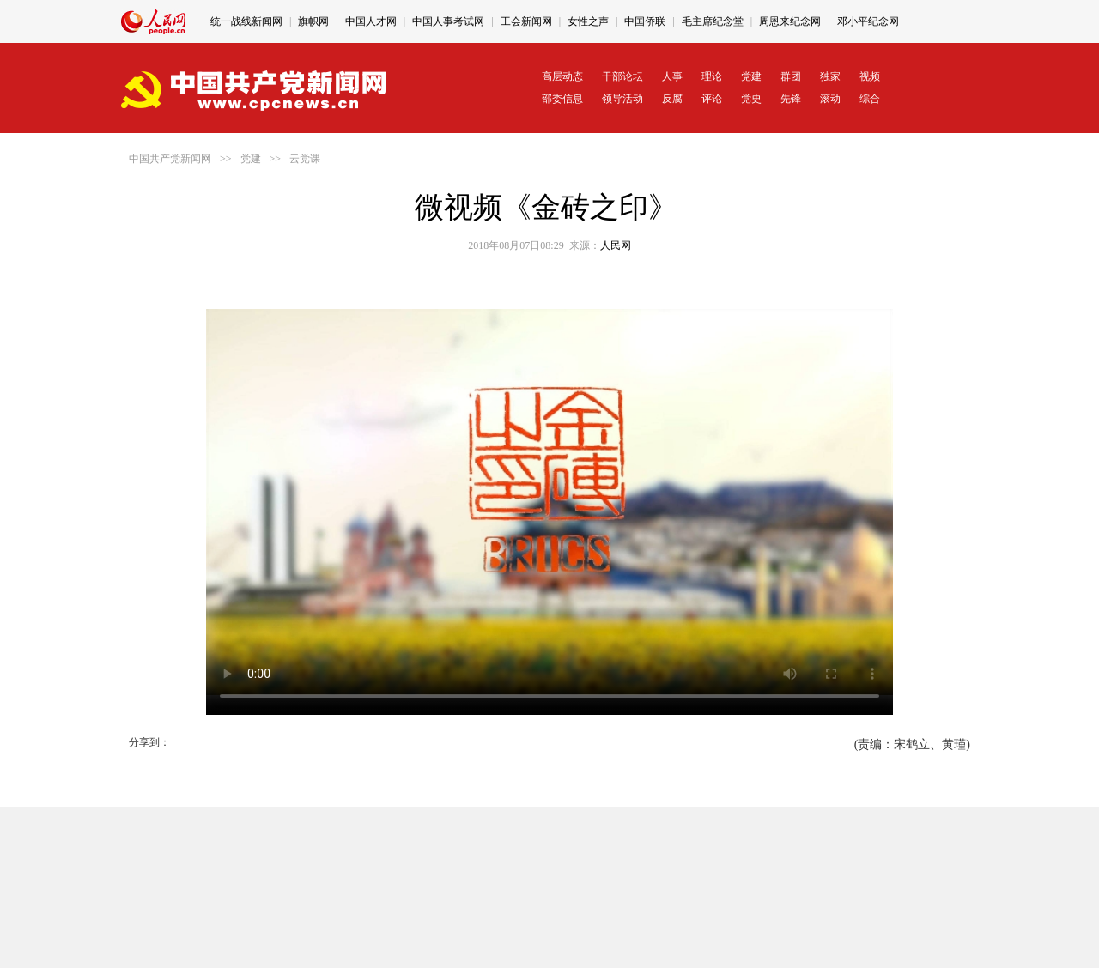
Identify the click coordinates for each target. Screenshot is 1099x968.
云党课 (304, 159)
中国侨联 (644, 21)
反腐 (672, 99)
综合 (869, 99)
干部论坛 (622, 76)
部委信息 (562, 99)
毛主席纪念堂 (713, 21)
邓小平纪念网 (868, 21)
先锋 (790, 99)
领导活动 (622, 99)
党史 (751, 99)
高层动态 (562, 76)
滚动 (830, 99)
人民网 (615, 245)
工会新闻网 (526, 21)
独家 (830, 76)
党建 (751, 76)
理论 (711, 76)
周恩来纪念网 (790, 21)
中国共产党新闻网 (170, 159)
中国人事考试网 (448, 21)
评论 (711, 99)
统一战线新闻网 (246, 21)
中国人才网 (371, 21)
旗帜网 (313, 21)
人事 (672, 76)
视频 (869, 76)
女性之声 (588, 21)
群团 (790, 76)
